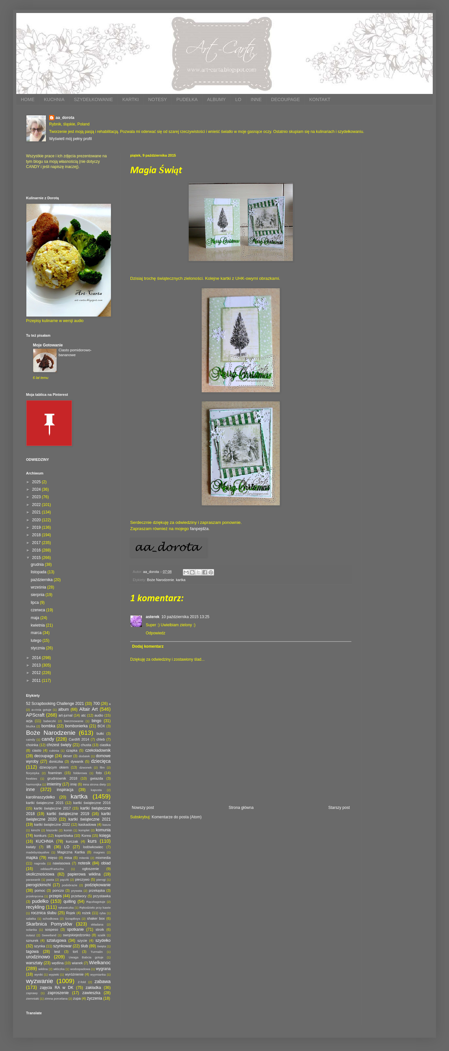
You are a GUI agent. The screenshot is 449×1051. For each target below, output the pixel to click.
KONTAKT (319, 99)
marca (37, 632)
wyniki (38, 974)
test (57, 952)
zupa (77, 998)
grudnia (38, 564)
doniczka (56, 761)
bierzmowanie (73, 721)
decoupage (43, 756)
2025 (37, 482)
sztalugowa (56, 940)
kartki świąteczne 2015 (44, 803)
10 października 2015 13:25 (185, 617)
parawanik (33, 879)
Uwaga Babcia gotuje (86, 957)
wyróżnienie (74, 974)
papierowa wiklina (84, 874)
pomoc (39, 890)
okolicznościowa (40, 874)
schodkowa (50, 918)
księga (105, 835)
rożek (86, 913)
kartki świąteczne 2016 (92, 803)
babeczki (50, 721)
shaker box (96, 918)
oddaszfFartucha (51, 869)
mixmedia (103, 858)
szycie (82, 940)
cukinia (54, 750)
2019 (37, 527)
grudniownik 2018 (62, 778)
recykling (35, 907)
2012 (37, 672)
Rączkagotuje (95, 901)
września (39, 587)
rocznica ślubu (43, 913)
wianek (77, 963)
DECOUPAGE (285, 99)
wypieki (54, 974)
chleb (100, 739)
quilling (69, 901)
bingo (96, 721)
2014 (37, 657)
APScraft (35, 715)
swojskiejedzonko (76, 935)
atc (83, 715)
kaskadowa (87, 824)
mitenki (84, 858)
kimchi (35, 830)
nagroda (40, 863)
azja (29, 721)
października (42, 579)
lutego (36, 640)
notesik (84, 863)
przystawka (102, 896)
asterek (152, 617)
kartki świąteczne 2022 (52, 824)
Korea (86, 835)
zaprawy (32, 993)
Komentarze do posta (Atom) (176, 817)
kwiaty (31, 847)
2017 (37, 542)
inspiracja (65, 789)
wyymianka (97, 974)
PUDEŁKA (186, 99)
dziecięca (101, 761)
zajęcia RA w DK (56, 987)
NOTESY (157, 99)
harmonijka (33, 784)
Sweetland (49, 935)
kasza (106, 824)
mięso (52, 858)
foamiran (55, 773)
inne (30, 789)
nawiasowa (61, 863)
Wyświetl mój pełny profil (70, 138)
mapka (32, 857)
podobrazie (69, 885)
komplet (83, 830)
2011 (37, 680)
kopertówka (64, 835)
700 (96, 703)
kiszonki (51, 830)
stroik (100, 929)
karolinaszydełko (40, 797)
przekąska (97, 890)
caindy (30, 739)
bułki (100, 733)
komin (68, 830)
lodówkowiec (93, 847)
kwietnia (38, 625)
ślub (84, 946)
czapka (71, 750)
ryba (103, 913)
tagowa (32, 951)
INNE (256, 99)
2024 (37, 489)
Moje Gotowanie (48, 345)
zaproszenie (58, 993)
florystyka (32, 773)
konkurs (40, 835)
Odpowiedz (155, 633)
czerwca (38, 610)
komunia (103, 830)
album (63, 709)
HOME (27, 99)
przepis (55, 896)
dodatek (84, 756)
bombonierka (76, 726)
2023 (37, 497)
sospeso (51, 929)
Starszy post (339, 807)
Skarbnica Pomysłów (49, 924)
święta (101, 946)
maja (35, 618)
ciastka (105, 745)
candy (48, 739)
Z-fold (82, 982)
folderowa (80, 773)
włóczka (58, 969)
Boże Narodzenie (160, 580)
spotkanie (75, 929)
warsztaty (34, 963)
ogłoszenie (90, 869)
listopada (39, 572)
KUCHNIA (54, 99)
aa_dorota (65, 117)
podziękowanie (98, 885)
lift (48, 847)
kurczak (72, 841)
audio (99, 715)
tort (75, 952)
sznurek (32, 940)
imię (73, 784)
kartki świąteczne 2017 (52, 808)
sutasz (30, 935)
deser (67, 756)
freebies (31, 778)
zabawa (102, 981)
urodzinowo (38, 956)
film (102, 767)
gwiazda (96, 778)
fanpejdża (199, 528)
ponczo (58, 890)
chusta (86, 745)
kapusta (96, 790)
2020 (37, 520)
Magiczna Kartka (71, 852)
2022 (37, 504)
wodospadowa (80, 969)
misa (68, 858)
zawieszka (91, 993)
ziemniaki (32, 998)
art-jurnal (66, 715)
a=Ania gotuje (41, 709)
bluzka (30, 726)
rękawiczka (66, 907)
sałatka (31, 918)
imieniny (54, 784)
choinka (32, 745)
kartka (180, 580)
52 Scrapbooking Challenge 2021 (55, 703)
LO (238, 99)
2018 (37, 535)
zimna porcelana (56, 998)
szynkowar (62, 946)
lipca (35, 602)
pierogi (101, 879)
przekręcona (34, 896)
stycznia (38, 648)
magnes (99, 852)
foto (99, 773)
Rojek (70, 913)
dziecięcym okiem (54, 767)
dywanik (77, 761)
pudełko (40, 901)
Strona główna (241, 807)
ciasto (36, 750)
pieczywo (82, 879)
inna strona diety (94, 784)
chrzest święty (59, 745)
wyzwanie (39, 981)
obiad (106, 863)
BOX (101, 726)
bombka (48, 726)
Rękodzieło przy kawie (95, 907)
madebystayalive (37, 852)
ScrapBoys (72, 918)
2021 (37, 512)
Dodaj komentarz (148, 646)
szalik (101, 935)
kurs (92, 841)
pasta (50, 879)
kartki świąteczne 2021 (89, 819)
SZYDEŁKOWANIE (93, 99)
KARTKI (130, 99)
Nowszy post (143, 807)
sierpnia (38, 594)
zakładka (93, 987)
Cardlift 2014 (79, 739)
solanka (31, 929)
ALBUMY (216, 99)
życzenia (94, 998)
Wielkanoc (100, 962)
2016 (37, 550)
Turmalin (97, 952)
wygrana (103, 969)
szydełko (103, 940)
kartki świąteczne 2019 (68, 813)
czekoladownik (98, 750)
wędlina (58, 963)
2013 (37, 665)
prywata (76, 890)
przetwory (79, 896)
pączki (64, 879)
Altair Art (88, 709)
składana (97, 924)
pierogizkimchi (38, 885)
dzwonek (85, 767)
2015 (37, 557)
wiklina (43, 969)
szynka (39, 946)
